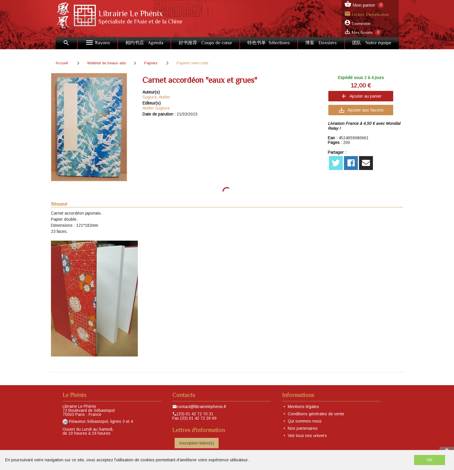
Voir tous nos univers (307, 435)
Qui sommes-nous (305, 421)
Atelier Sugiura (155, 108)
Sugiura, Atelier (156, 97)
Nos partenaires (303, 428)
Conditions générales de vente (316, 414)
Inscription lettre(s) (196, 443)
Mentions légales (303, 406)
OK (430, 460)
